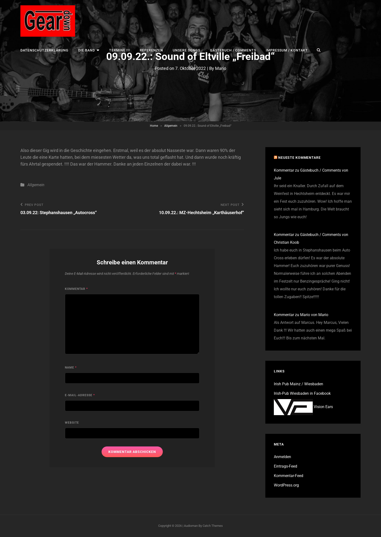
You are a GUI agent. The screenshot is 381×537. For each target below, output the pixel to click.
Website (72, 422)
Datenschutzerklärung (44, 50)
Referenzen (151, 50)
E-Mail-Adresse (80, 395)
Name (71, 367)
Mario (220, 68)
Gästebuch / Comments (233, 50)
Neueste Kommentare (299, 157)
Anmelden (282, 456)
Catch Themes (213, 526)
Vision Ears (303, 406)
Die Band (86, 50)
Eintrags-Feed (285, 466)
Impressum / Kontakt (287, 50)
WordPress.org (286, 485)
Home (154, 125)
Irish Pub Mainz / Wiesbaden (298, 384)
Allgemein (170, 125)
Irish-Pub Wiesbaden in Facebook (302, 393)
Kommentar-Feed (288, 475)
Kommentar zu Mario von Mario (301, 314)
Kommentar (76, 289)
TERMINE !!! (119, 50)
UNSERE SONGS (186, 50)
